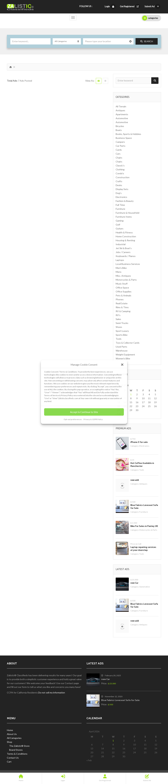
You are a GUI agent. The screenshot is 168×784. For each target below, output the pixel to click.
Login (110, 6)
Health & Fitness (124, 232)
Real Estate (121, 303)
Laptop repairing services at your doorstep (143, 549)
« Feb (89, 760)
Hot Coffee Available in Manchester (142, 465)
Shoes (119, 327)
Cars (118, 153)
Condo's (120, 173)
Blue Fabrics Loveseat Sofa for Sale (144, 507)
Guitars (119, 228)
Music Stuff (121, 283)
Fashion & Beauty (125, 201)
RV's (118, 315)
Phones (120, 299)
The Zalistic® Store (19, 745)
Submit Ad (152, 6)
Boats (119, 130)
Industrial (121, 244)
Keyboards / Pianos (126, 256)
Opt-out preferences (73, 419)
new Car (134, 583)
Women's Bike (123, 358)
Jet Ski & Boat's (124, 248)
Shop (9, 742)
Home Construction (126, 236)
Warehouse (121, 350)
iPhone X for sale (139, 442)
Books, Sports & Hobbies (128, 134)
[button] (122, 364)
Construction (122, 177)
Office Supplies (123, 291)
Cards (119, 149)
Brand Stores (16, 749)
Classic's (120, 165)
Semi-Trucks (122, 323)
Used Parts (121, 346)
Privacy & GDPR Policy (93, 419)
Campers (120, 141)
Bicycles (120, 126)
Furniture (120, 208)
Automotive (122, 118)
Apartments (122, 114)
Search (146, 41)
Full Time (120, 204)
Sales (118, 319)
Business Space (124, 138)
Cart (9, 761)
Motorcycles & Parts (126, 279)
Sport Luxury (122, 330)
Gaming (120, 220)
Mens (118, 271)
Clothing (120, 169)
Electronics (121, 197)
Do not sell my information (51, 692)
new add (134, 480)
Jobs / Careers (123, 252)
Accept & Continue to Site (84, 412)
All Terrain (121, 106)
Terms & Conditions (17, 753)
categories (150, 18)
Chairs (119, 157)
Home (10, 730)
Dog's (119, 193)
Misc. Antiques (123, 275)
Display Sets (122, 189)
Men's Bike (121, 267)
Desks (119, 185)
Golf (118, 224)
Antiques (120, 110)
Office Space (122, 287)
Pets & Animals (123, 295)
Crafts (119, 181)
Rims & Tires (122, 307)
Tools (118, 338)
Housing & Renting (125, 240)
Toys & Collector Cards (127, 342)
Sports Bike (121, 334)
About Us (12, 734)
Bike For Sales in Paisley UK (144, 526)
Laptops (120, 260)
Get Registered (130, 6)
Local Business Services (128, 264)
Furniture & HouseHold (127, 212)
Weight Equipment (125, 354)
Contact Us (13, 757)
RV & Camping (123, 311)
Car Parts (120, 145)
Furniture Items (124, 216)
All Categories (14, 738)
